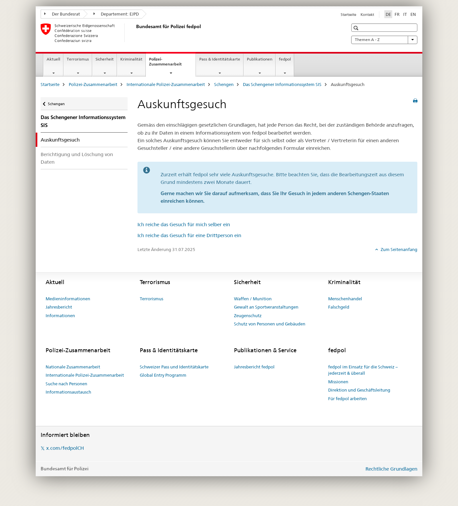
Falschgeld (338, 307)
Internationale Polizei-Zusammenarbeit (166, 84)
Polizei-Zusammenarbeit (172, 64)
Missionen (338, 381)
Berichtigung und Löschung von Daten (77, 158)
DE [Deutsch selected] (388, 14)
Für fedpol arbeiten (347, 398)
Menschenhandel (345, 298)
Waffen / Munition (253, 298)
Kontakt (367, 14)
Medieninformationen (68, 298)
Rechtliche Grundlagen (391, 469)
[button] (356, 28)
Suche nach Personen (66, 383)
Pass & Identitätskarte (219, 59)
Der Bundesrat (62, 14)
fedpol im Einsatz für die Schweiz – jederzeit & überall (363, 370)
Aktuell (53, 59)
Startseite (348, 14)
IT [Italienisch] (405, 14)
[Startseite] (135, 32)
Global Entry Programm (163, 375)
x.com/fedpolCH (65, 448)
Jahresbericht (59, 307)
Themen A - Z (384, 39)
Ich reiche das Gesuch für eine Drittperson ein (189, 235)
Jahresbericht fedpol (254, 366)
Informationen (60, 315)
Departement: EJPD (116, 14)
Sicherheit (104, 59)
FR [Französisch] (397, 14)
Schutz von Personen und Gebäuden (269, 323)
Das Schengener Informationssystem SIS (282, 84)
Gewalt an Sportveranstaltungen (266, 307)
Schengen (224, 84)
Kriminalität (131, 59)
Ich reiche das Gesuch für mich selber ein (183, 224)
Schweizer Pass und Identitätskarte (174, 366)
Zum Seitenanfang (398, 249)
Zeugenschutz (248, 315)
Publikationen (259, 59)
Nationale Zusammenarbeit (73, 366)
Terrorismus (78, 59)
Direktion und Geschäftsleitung (359, 390)
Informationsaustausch (68, 392)
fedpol (285, 59)
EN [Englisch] (413, 14)
